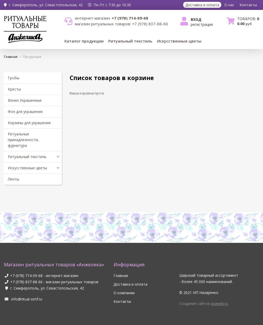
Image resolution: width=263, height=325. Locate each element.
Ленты (13, 179)
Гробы (13, 77)
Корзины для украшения (29, 122)
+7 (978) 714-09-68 (26, 275)
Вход (196, 19)
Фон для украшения (25, 111)
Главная (120, 275)
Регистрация (202, 24)
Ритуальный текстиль (130, 41)
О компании (124, 292)
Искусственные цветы (179, 41)
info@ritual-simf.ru (23, 299)
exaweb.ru (219, 303)
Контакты (248, 4)
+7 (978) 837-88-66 (26, 281)
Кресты (14, 89)
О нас (229, 4)
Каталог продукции (84, 41)
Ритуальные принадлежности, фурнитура (23, 139)
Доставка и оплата (202, 4)
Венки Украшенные (25, 100)
